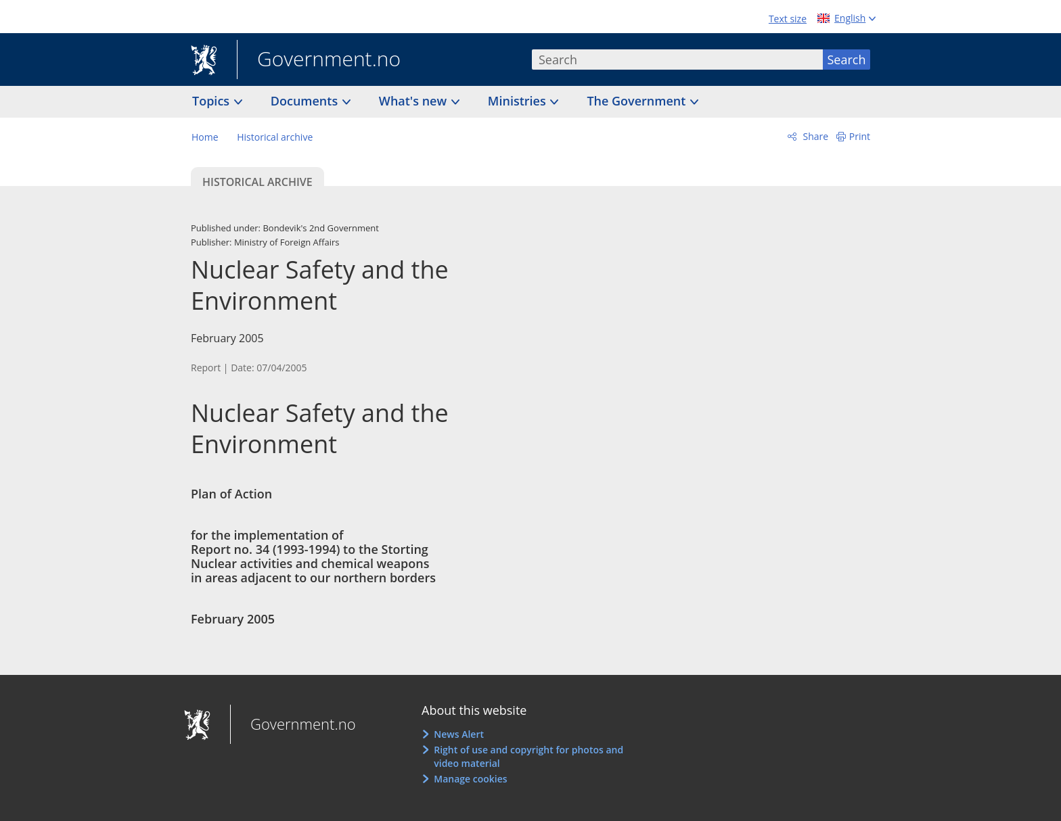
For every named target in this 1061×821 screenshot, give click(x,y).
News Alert (459, 734)
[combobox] (677, 59)
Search (847, 59)
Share (814, 136)
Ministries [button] (518, 101)
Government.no (319, 60)
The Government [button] (638, 101)
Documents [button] (306, 101)
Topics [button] (212, 101)
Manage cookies (470, 778)
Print (859, 136)
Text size (788, 18)
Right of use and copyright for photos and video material (528, 756)
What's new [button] (414, 101)
